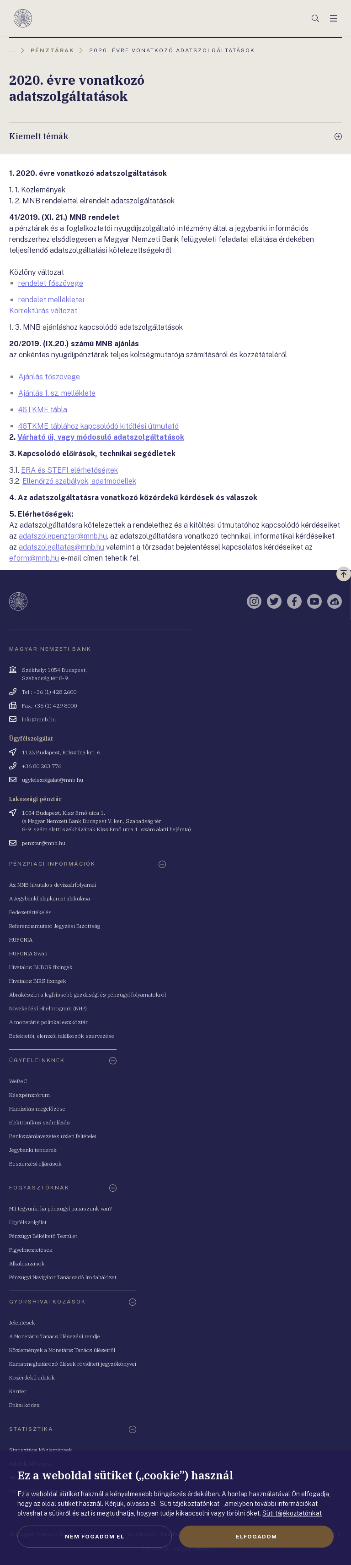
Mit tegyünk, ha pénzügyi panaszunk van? (60, 1208)
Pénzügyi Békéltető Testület (43, 1235)
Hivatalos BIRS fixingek (37, 980)
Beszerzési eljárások (35, 1163)
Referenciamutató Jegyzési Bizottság (54, 925)
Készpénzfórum (29, 1094)
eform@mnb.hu (34, 558)
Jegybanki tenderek (33, 1149)
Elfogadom (256, 1536)
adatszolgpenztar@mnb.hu (63, 536)
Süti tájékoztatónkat (292, 1513)
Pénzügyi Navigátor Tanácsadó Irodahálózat (63, 1277)
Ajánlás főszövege (49, 376)
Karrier (18, 1391)
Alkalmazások (27, 1263)
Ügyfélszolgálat (28, 1222)
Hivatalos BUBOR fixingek (41, 967)
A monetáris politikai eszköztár (48, 1022)
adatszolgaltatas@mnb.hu (61, 547)
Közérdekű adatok (32, 1377)
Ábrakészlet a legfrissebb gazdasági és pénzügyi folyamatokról (87, 994)
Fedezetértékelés (30, 912)
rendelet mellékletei (51, 299)
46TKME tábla (42, 409)
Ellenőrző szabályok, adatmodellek (79, 481)
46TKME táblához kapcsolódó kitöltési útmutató (98, 426)
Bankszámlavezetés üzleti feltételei (52, 1136)
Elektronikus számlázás (39, 1122)
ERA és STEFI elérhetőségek (69, 470)
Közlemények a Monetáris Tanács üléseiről (62, 1350)
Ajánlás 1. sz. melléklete (57, 393)
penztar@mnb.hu (43, 843)
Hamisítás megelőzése (37, 1108)
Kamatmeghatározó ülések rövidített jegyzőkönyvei (72, 1363)
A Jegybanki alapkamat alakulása (49, 898)
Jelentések (22, 1322)
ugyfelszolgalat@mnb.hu (52, 779)
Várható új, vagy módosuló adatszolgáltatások (100, 437)
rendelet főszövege (50, 283)
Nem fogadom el (94, 1536)
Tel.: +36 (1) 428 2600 (49, 691)
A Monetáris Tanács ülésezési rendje (54, 1336)
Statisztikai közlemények (40, 1449)
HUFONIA (20, 939)
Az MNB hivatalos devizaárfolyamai (52, 884)
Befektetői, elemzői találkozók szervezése (61, 1035)
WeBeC (18, 1081)
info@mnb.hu (39, 719)
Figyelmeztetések (31, 1249)
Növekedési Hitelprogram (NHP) (48, 1008)
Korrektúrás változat (43, 310)
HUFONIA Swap (28, 953)
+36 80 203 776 (41, 766)
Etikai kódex (24, 1404)
